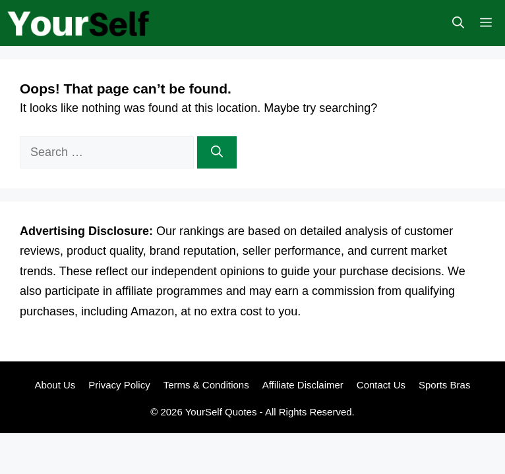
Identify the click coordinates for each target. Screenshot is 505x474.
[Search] (217, 152)
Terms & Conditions (206, 384)
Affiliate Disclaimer (302, 384)
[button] (458, 23)
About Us (55, 384)
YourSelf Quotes (221, 411)
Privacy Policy (119, 384)
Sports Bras (444, 384)
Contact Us (381, 384)
